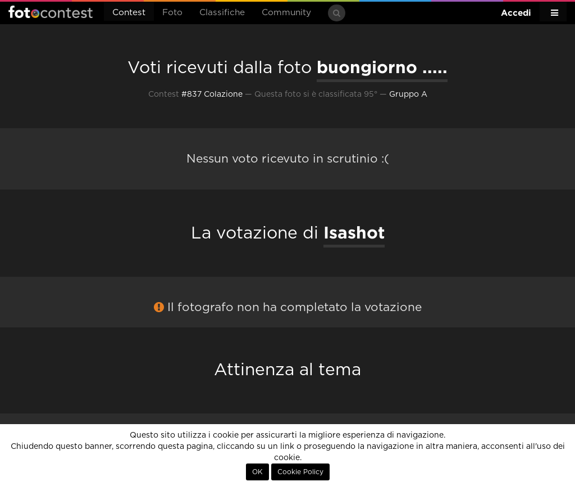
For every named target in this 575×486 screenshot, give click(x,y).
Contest (128, 12)
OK (257, 472)
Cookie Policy (300, 472)
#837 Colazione (212, 94)
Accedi (516, 12)
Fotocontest (50, 11)
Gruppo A (408, 94)
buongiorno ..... (382, 66)
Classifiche (222, 12)
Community (286, 12)
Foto (172, 12)
